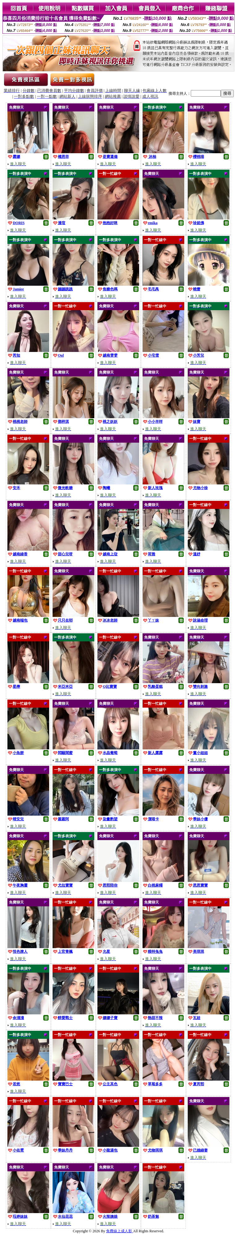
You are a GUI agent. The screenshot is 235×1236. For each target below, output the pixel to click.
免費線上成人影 (119, 1231)
